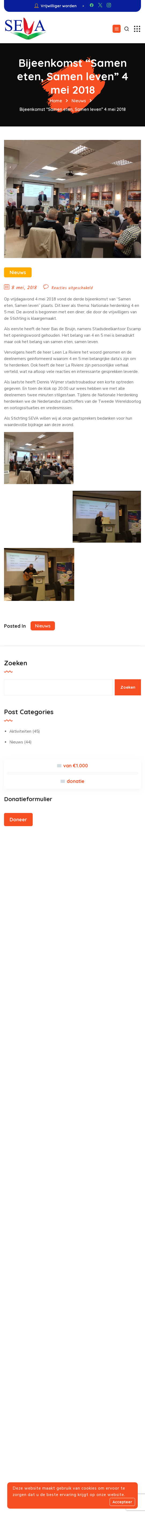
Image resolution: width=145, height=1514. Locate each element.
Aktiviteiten (20, 731)
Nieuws (79, 100)
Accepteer (122, 1502)
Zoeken (15, 663)
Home (56, 100)
